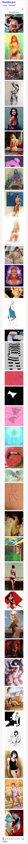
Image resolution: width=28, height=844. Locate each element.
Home (5, 5)
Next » (5, 841)
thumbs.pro (8, 2)
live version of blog (14, 12)
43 (23, 839)
